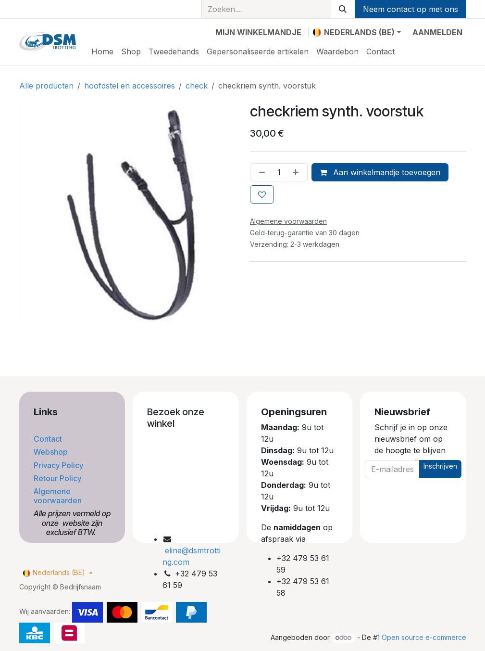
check (197, 85)
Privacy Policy (59, 465)
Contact (49, 439)
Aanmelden (437, 32)
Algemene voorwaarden (59, 495)
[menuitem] (102, 51)
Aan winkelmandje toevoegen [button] (380, 172)
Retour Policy (58, 478)
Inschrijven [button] (440, 466)
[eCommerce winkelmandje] (258, 32)
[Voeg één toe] (297, 172)
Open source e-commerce (424, 637)
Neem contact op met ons (410, 9)
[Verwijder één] (260, 172)
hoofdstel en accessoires (129, 85)
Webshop (52, 452)
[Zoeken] (343, 9)
